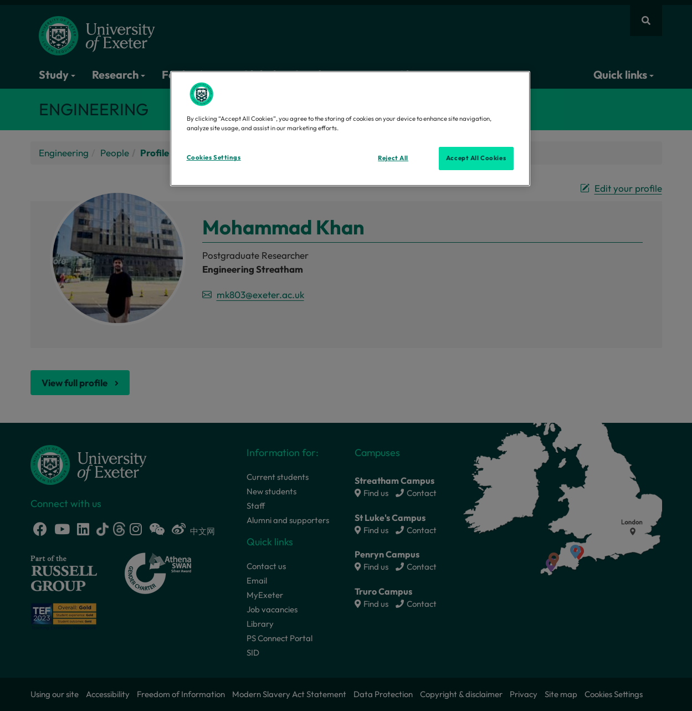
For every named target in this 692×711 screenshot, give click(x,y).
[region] (350, 128)
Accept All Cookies (476, 158)
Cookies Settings (214, 157)
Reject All (393, 158)
